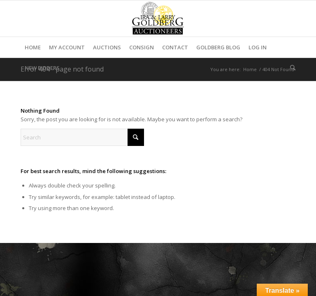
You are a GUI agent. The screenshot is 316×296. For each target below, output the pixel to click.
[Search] (290, 68)
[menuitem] (33, 47)
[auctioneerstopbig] (158, 18)
